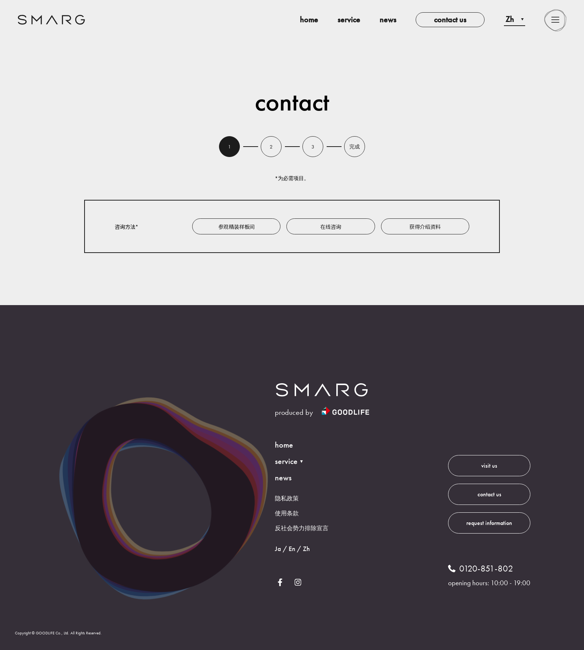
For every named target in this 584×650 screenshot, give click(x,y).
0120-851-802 (486, 568)
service (348, 19)
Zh (306, 548)
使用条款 (287, 513)
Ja (278, 548)
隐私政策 (287, 498)
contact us (450, 19)
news (388, 19)
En (292, 548)
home (309, 19)
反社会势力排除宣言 (301, 528)
